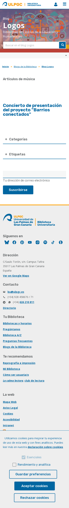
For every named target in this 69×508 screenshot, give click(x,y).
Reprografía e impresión (19, 363)
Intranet (8, 425)
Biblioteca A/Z (12, 335)
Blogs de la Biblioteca (25, 66)
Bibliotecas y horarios (17, 323)
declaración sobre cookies (45, 447)
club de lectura (34, 380)
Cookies (8, 413)
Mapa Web (10, 402)
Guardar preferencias (33, 474)
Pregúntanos (11, 329)
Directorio (9, 308)
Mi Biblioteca (11, 369)
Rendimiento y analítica (34, 464)
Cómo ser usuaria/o (16, 374)
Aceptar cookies (34, 486)
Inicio (5, 66)
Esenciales (34, 457)
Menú (64, 4)
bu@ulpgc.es (16, 292)
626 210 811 (27, 302)
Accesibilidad (11, 419)
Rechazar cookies (34, 498)
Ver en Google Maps (16, 275)
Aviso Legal (10, 407)
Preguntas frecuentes (18, 341)
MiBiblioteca (56, 4)
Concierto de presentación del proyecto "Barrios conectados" (32, 109)
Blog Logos (48, 66)
